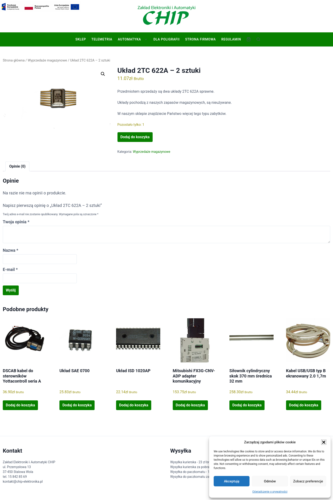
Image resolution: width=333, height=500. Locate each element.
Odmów (270, 481)
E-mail (10, 269)
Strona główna (14, 60)
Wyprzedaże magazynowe (47, 60)
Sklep (80, 39)
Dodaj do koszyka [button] (20, 405)
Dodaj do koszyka (135, 137)
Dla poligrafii (167, 39)
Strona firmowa (200, 39)
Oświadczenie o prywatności (269, 491)
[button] (323, 442)
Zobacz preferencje (308, 481)
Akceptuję (231, 481)
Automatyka (129, 39)
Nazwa (10, 250)
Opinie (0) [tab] (17, 166)
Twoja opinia (16, 221)
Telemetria (101, 39)
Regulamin (231, 39)
